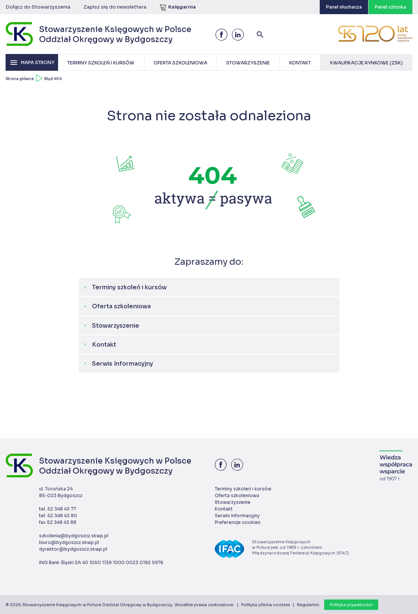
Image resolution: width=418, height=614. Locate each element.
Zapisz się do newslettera (114, 7)
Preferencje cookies (238, 522)
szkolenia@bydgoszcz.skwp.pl (73, 535)
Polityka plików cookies (265, 604)
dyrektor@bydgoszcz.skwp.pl (73, 549)
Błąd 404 (53, 78)
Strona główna (20, 78)
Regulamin (308, 604)
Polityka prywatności (351, 604)
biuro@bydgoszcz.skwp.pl (69, 542)
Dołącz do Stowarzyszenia (38, 7)
